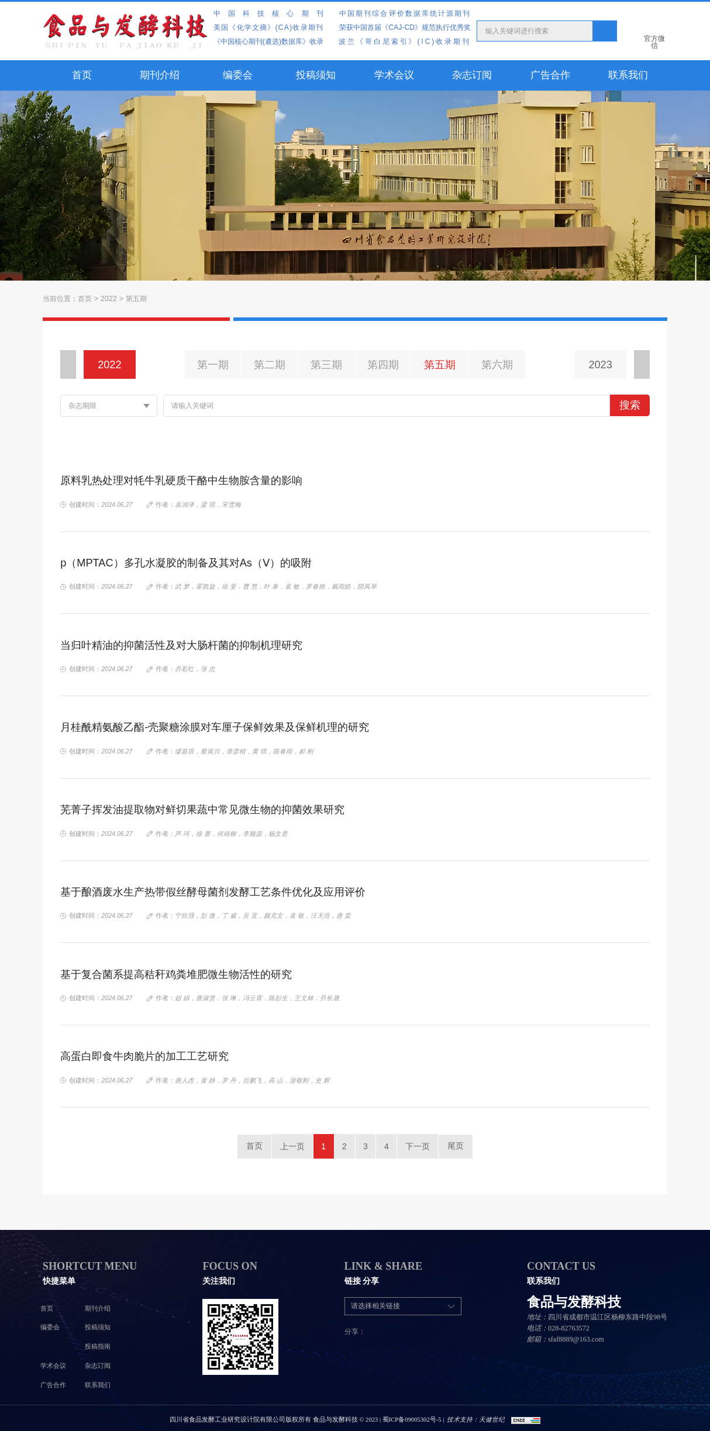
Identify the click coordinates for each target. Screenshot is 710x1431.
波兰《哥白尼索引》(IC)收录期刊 (405, 41)
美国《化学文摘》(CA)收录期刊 (268, 27)
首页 (82, 75)
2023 (600, 365)
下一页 (422, 1144)
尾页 (461, 1144)
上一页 (287, 1144)
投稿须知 (316, 75)
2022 (108, 298)
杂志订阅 (472, 75)
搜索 (629, 405)
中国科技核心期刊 (272, 13)
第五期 (135, 298)
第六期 (497, 365)
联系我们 (628, 75)
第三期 (326, 365)
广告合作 (550, 75)
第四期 (383, 365)
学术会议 (394, 75)
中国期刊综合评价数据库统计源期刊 (405, 13)
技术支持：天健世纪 (476, 1416)
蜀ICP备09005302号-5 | (412, 1416)
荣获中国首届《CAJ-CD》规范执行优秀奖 (404, 27)
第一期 (213, 365)
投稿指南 (98, 1343)
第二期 (269, 365)
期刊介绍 (160, 75)
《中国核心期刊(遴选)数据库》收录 (268, 41)
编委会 (238, 75)
